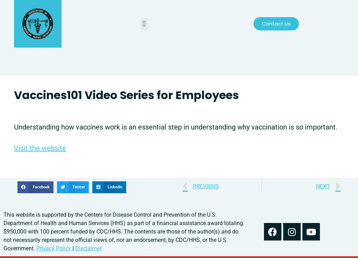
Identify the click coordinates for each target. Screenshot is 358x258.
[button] (144, 24)
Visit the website (40, 148)
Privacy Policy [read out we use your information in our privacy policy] (53, 248)
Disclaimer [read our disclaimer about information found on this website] (88, 248)
